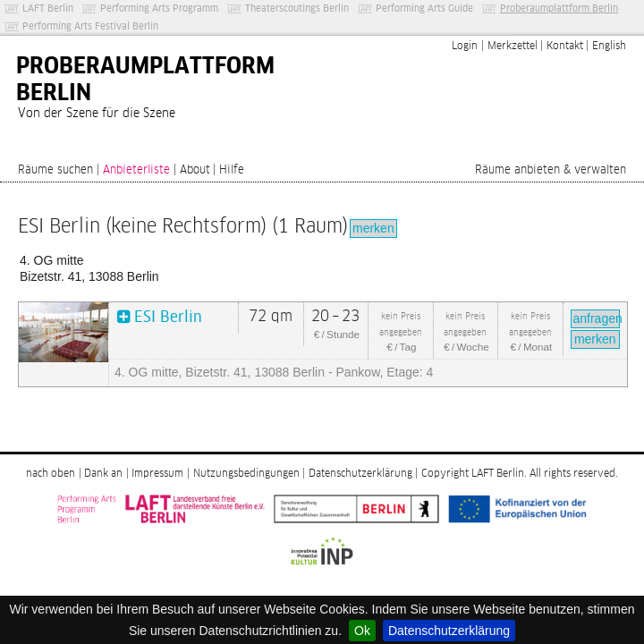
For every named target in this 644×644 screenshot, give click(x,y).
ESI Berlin (168, 318)
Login (465, 46)
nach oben (50, 474)
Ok (362, 630)
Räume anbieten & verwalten (550, 170)
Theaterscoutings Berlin (297, 8)
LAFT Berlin (47, 8)
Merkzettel (512, 46)
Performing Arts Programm (159, 8)
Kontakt (565, 46)
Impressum (157, 474)
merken (373, 228)
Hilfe (231, 170)
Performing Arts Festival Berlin (90, 26)
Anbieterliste (136, 170)
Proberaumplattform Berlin (559, 8)
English (609, 46)
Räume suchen (55, 170)
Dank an (103, 474)
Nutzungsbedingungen (246, 474)
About (195, 170)
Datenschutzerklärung (449, 630)
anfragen (597, 318)
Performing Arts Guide (424, 8)
